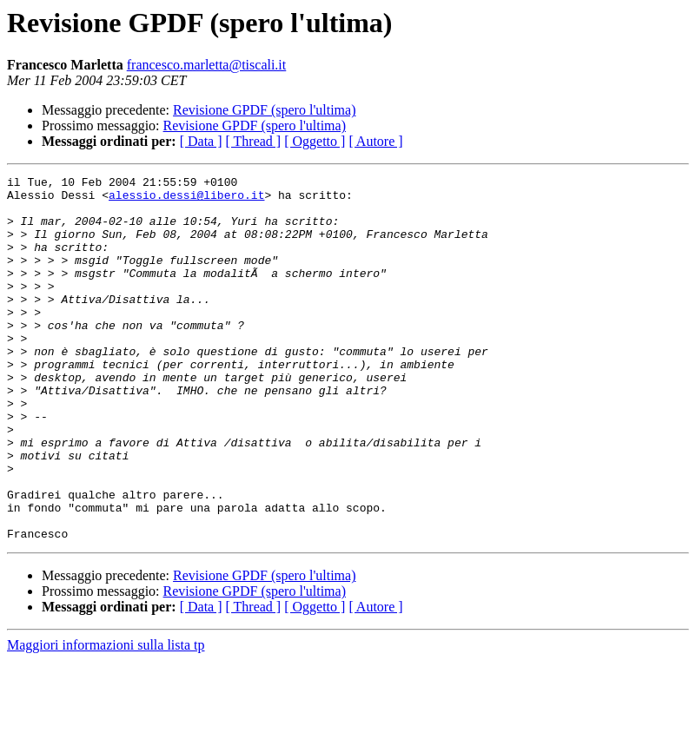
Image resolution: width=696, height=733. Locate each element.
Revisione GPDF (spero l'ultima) (264, 109)
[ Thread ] (254, 141)
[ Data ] (201, 141)
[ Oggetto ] (314, 141)
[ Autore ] (375, 141)
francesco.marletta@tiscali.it (207, 64)
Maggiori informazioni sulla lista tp (106, 717)
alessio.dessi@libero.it (186, 200)
